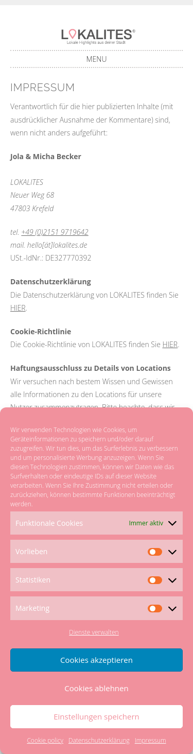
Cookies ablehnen (96, 688)
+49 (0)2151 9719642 (54, 232)
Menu (96, 59)
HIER (18, 308)
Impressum (150, 740)
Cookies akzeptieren (96, 660)
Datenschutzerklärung (99, 740)
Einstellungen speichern (96, 716)
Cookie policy (45, 740)
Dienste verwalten (93, 632)
